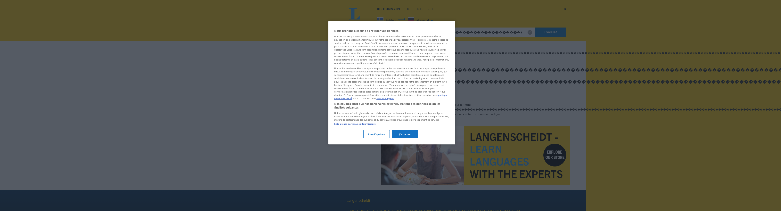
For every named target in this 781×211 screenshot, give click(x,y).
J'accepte (405, 134)
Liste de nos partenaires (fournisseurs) (355, 123)
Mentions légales (385, 98)
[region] (391, 82)
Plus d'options (376, 134)
